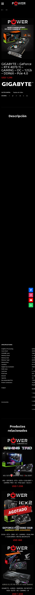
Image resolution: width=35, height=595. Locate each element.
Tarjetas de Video (18, 92)
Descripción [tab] (18, 116)
